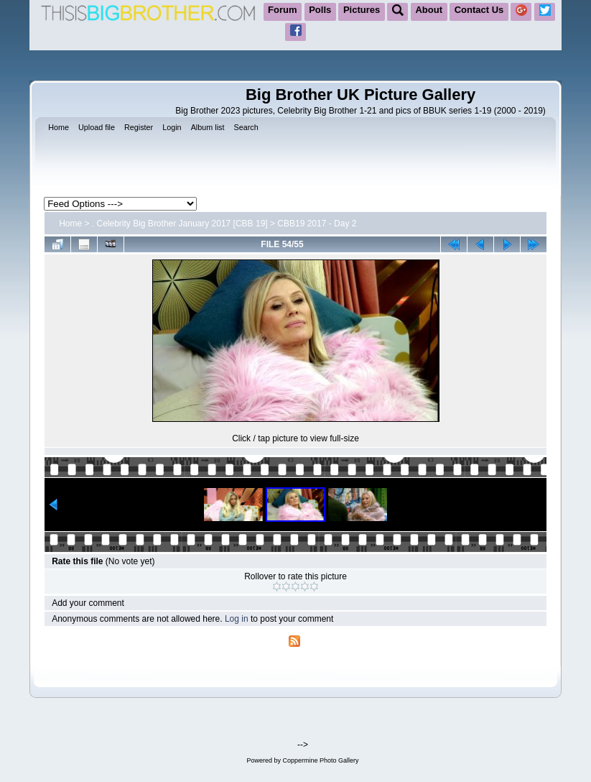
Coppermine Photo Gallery (320, 760)
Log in (236, 619)
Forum (282, 9)
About (428, 9)
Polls (320, 9)
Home (70, 223)
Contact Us (479, 9)
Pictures (361, 9)
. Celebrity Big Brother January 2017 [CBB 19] (180, 223)
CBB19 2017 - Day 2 (316, 223)
